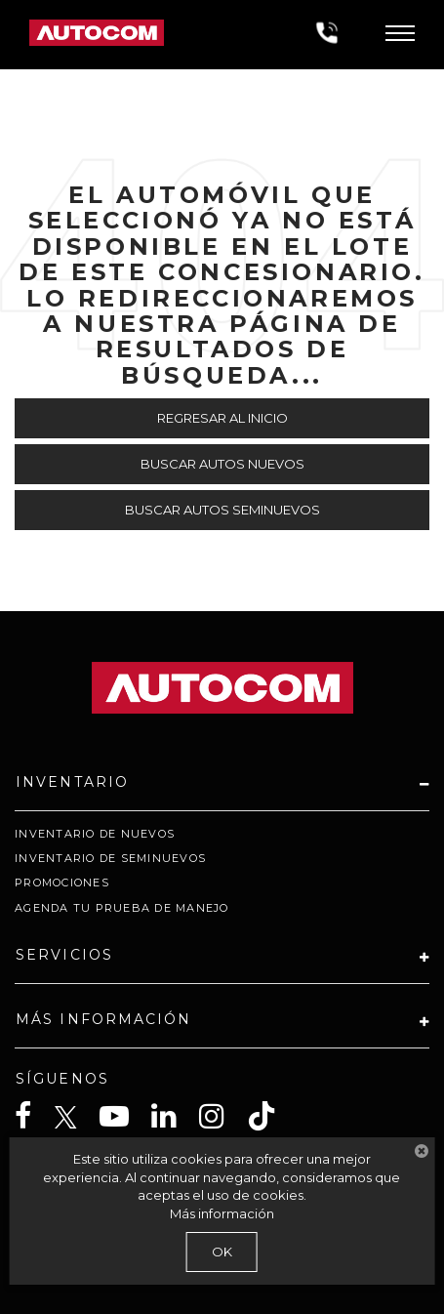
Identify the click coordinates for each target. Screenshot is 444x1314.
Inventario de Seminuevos (110, 858)
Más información (222, 1213)
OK (222, 1251)
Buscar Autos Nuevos (222, 464)
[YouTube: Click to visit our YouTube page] (124, 1116)
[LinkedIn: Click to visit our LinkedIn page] (173, 1116)
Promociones (62, 882)
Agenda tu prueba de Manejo (122, 908)
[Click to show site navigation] (400, 34)
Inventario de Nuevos (95, 834)
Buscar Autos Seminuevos (222, 509)
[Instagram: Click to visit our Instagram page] (221, 1116)
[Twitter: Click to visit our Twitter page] (76, 1117)
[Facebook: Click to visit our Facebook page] (33, 1116)
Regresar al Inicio (222, 418)
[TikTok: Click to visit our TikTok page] (271, 1116)
